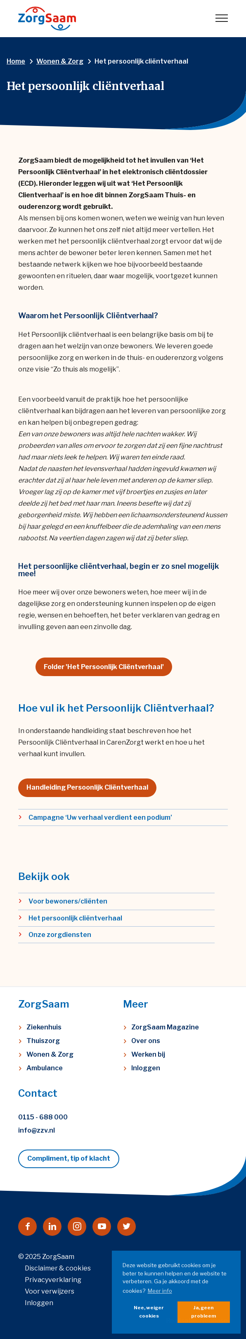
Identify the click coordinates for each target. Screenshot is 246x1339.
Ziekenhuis (44, 1027)
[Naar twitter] (126, 1226)
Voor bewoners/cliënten (67, 901)
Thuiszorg (43, 1041)
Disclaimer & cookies (58, 1268)
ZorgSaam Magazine (165, 1027)
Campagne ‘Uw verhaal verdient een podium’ (100, 817)
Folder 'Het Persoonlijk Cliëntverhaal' (104, 667)
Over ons (145, 1041)
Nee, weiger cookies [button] (149, 1312)
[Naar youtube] (101, 1226)
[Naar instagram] (77, 1226)
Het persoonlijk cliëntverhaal (75, 918)
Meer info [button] (160, 1290)
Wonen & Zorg (49, 1054)
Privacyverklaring (53, 1280)
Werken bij (148, 1054)
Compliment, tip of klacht (68, 1158)
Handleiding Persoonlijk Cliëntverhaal (87, 787)
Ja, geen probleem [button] (203, 1312)
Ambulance (44, 1068)
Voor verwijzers (49, 1291)
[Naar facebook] (27, 1226)
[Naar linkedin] (52, 1226)
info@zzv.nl (36, 1130)
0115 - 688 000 (43, 1117)
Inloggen (145, 1068)
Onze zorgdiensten (59, 935)
